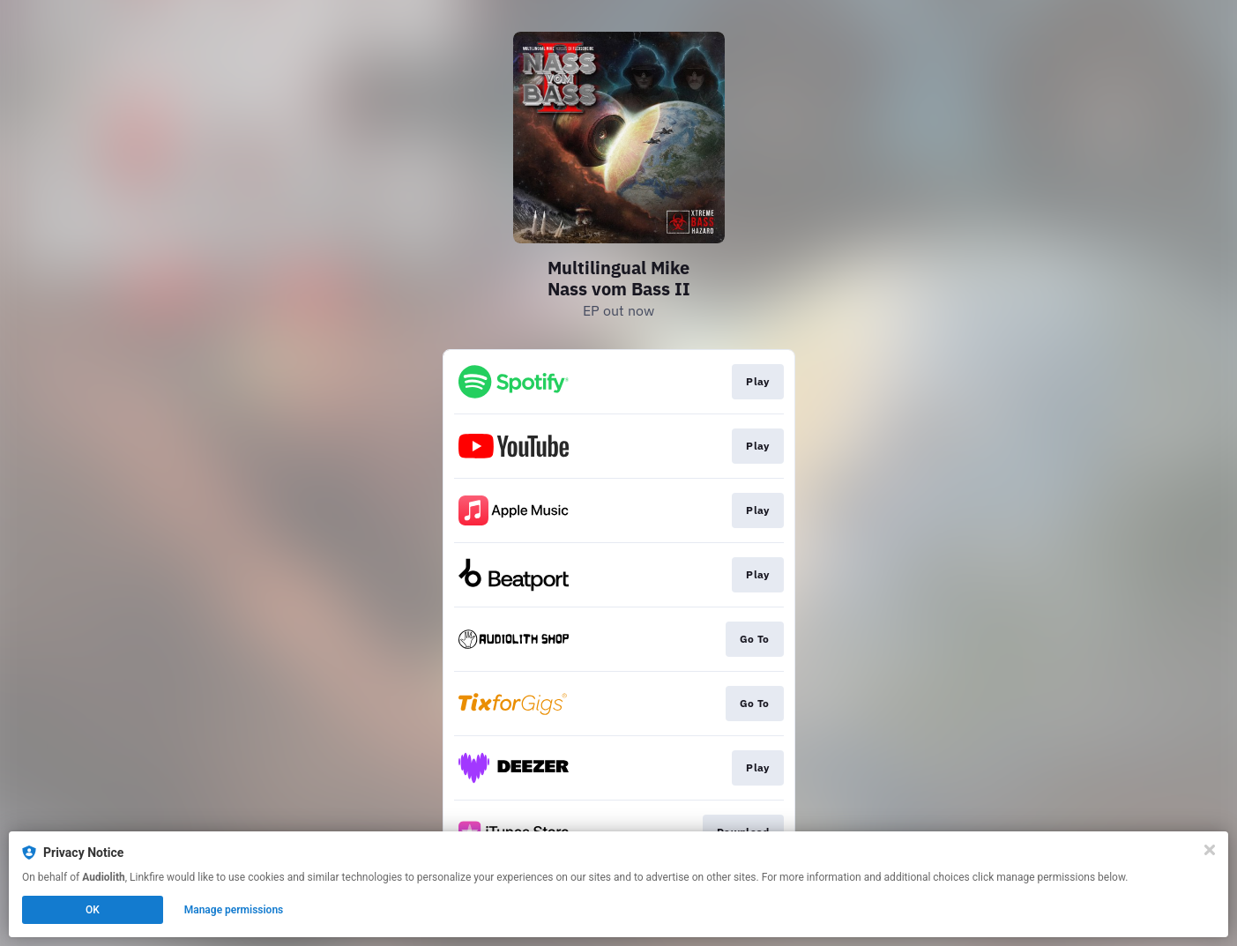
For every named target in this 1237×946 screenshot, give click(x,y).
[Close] (1210, 850)
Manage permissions (234, 910)
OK (93, 910)
